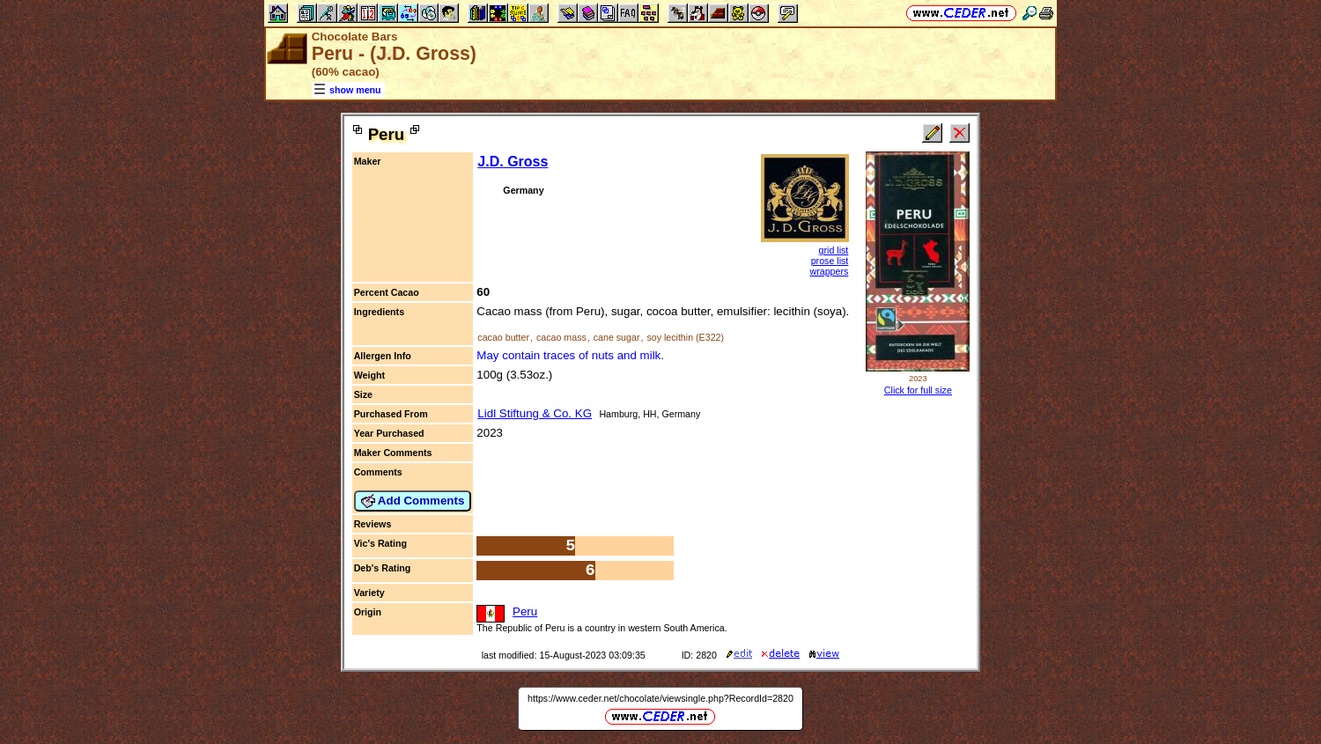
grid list (834, 250)
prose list (830, 260)
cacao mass (561, 337)
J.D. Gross (512, 161)
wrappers (829, 271)
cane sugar (617, 337)
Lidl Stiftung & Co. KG (534, 413)
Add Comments (413, 501)
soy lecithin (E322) (685, 337)
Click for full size (918, 390)
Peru (525, 611)
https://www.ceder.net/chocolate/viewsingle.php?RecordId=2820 (660, 698)
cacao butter (503, 337)
